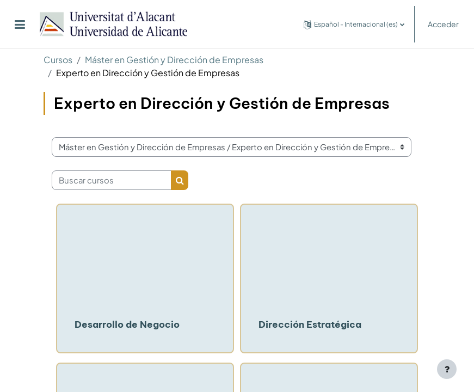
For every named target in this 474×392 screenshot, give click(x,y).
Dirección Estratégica (309, 324)
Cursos (58, 59)
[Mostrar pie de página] (447, 369)
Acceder (443, 24)
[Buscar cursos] (111, 180)
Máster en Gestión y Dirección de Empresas (174, 59)
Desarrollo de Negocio (127, 324)
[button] (354, 24)
